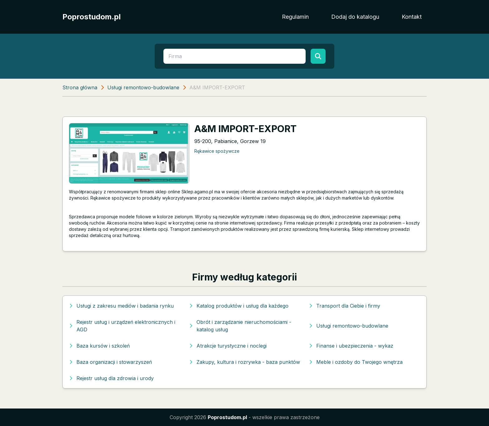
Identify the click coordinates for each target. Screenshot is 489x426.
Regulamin (295, 16)
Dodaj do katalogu (355, 16)
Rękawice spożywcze (217, 151)
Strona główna (79, 87)
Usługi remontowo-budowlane (143, 87)
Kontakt (412, 16)
